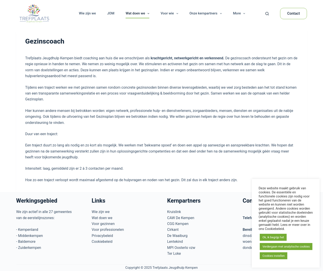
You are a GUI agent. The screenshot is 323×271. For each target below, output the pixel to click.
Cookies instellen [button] (273, 255)
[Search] (267, 13)
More (240, 13)
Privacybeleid (102, 236)
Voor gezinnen (103, 224)
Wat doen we (138, 13)
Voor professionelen (108, 229)
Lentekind (175, 241)
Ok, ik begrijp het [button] (273, 237)
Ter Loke (174, 253)
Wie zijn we (87, 13)
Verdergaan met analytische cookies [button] (286, 246)
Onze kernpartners (207, 13)
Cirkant (173, 229)
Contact (293, 13)
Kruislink (174, 212)
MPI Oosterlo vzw (181, 248)
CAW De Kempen (180, 218)
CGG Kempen (178, 224)
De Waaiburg (177, 236)
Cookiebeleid (102, 241)
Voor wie (170, 13)
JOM (110, 13)
